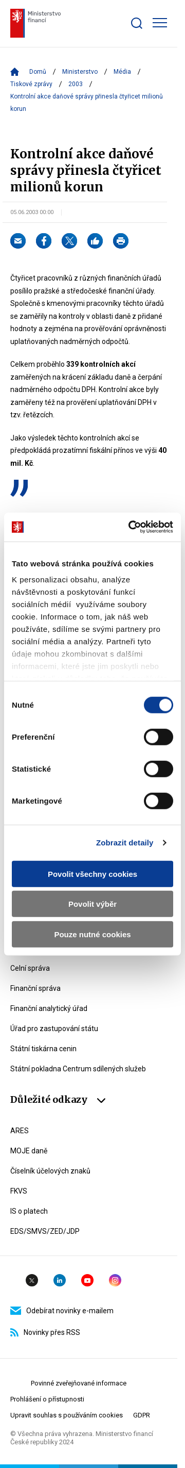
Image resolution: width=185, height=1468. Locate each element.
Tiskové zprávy (31, 84)
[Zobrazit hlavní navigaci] (160, 22)
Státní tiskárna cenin (43, 1049)
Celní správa (30, 968)
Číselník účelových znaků (50, 1171)
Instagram (115, 1280)
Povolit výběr (92, 904)
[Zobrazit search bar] (136, 23)
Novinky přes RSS (45, 1332)
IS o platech (29, 1211)
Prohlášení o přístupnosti (47, 1399)
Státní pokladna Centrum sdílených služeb (78, 1069)
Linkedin (59, 1280)
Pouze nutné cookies (92, 933)
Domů (37, 72)
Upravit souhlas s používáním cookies (66, 1415)
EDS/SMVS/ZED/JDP (45, 1231)
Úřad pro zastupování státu (54, 1028)
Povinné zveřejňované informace (78, 1383)
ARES (19, 1131)
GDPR (141, 1415)
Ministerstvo (80, 71)
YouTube (87, 1280)
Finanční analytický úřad (48, 1008)
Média (122, 71)
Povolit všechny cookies (92, 873)
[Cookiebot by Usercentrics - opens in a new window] (130, 527)
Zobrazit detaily (125, 842)
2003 (75, 84)
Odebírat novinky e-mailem (62, 1311)
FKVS (18, 1191)
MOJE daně (28, 1151)
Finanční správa (35, 988)
